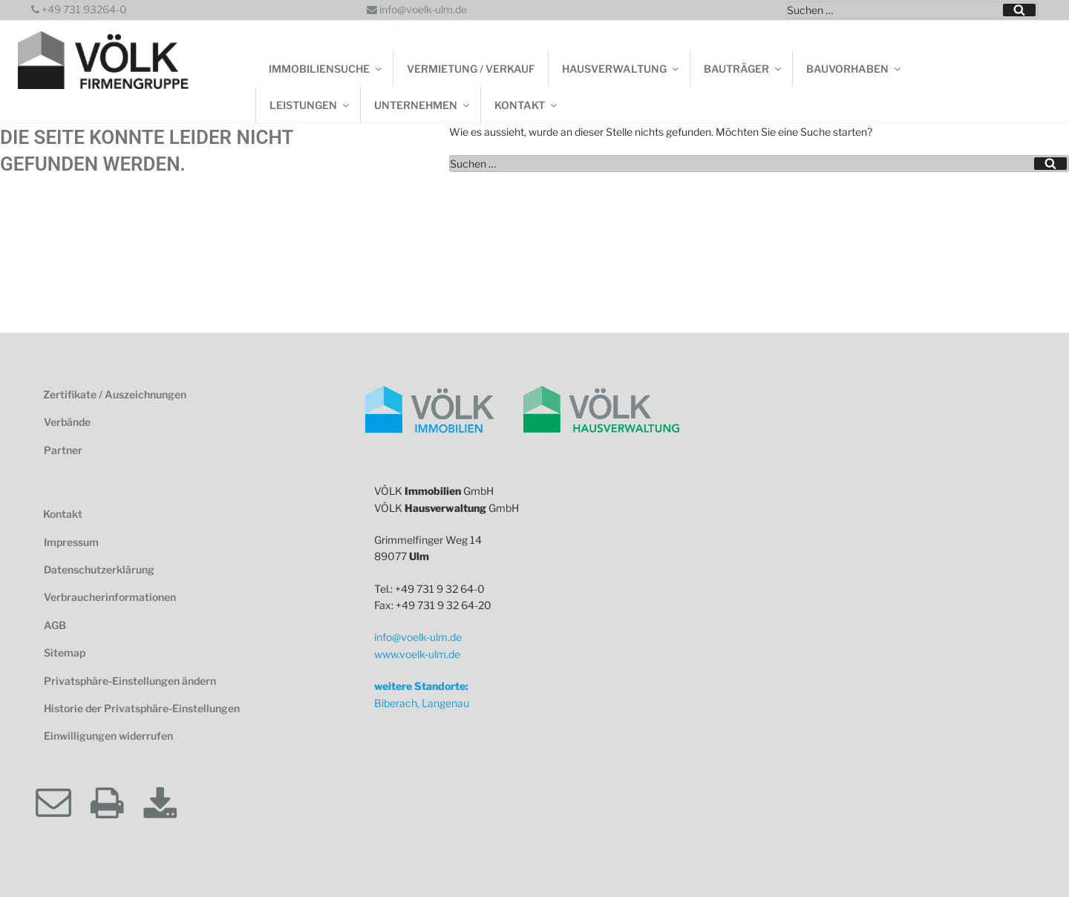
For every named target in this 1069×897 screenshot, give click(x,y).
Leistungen (310, 105)
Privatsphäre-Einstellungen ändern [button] (130, 680)
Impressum (71, 542)
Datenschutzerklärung (99, 569)
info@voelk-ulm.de (417, 9)
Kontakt (526, 105)
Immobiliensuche (326, 68)
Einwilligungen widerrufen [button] (108, 735)
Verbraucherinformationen (110, 597)
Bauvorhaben (854, 68)
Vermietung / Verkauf (471, 68)
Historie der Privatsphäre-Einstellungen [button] (142, 708)
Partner (63, 450)
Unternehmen (422, 105)
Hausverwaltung (621, 68)
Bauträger (743, 68)
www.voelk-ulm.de (417, 654)
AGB (55, 625)
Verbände (67, 421)
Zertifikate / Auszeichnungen (114, 394)
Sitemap (64, 652)
